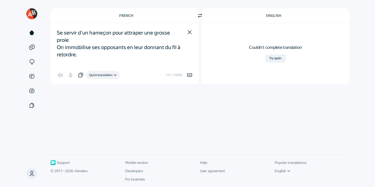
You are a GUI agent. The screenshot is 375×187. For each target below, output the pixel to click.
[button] (189, 32)
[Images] (32, 91)
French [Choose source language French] (126, 16)
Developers (134, 171)
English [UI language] (282, 171)
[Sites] (32, 62)
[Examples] (32, 47)
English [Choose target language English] (273, 16)
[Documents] (32, 76)
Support (60, 162)
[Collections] (32, 105)
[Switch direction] (200, 15)
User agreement (212, 171)
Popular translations (290, 163)
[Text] (32, 33)
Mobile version (136, 163)
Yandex (81, 171)
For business (135, 179)
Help (203, 163)
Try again (275, 58)
